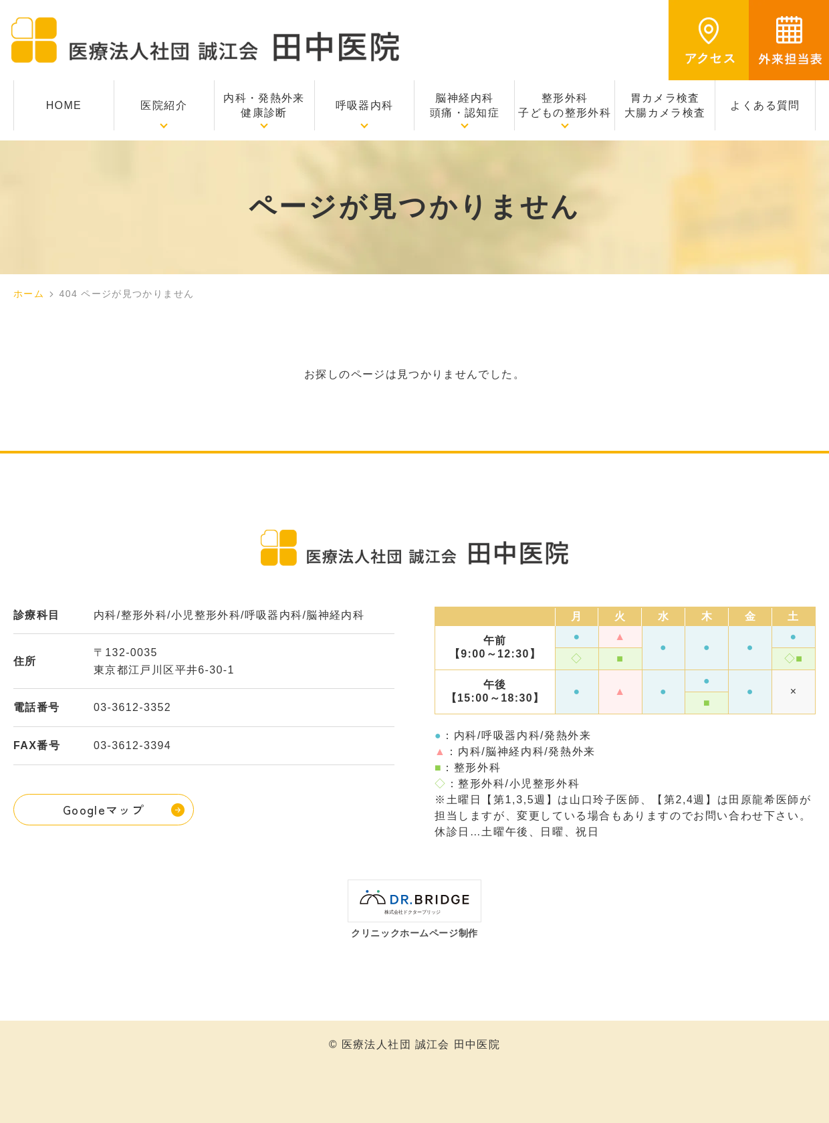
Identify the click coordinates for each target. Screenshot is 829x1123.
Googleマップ (103, 809)
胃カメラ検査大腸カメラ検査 (665, 105)
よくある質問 (765, 105)
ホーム (28, 293)
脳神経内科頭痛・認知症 (464, 105)
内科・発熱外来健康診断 (264, 105)
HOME (64, 105)
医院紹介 (163, 105)
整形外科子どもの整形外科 (564, 105)
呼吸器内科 (365, 105)
